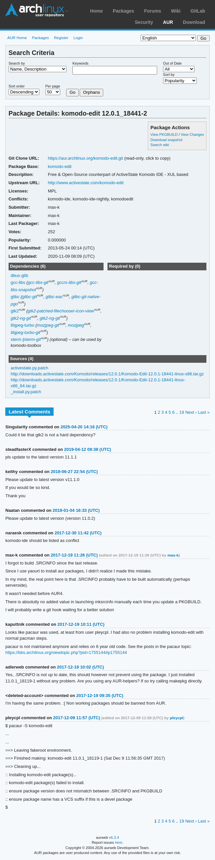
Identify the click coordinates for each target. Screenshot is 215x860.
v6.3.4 (114, 837)
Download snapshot (166, 140)
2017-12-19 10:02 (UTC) (80, 667)
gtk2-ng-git (21, 318)
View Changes (192, 134)
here (118, 842)
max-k (173, 555)
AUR (168, 22)
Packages (123, 11)
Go (72, 92)
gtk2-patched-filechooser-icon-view (61, 310)
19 (181, 412)
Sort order (17, 86)
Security (144, 22)
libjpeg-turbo (22, 325)
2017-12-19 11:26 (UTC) (74, 555)
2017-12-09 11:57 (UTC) (76, 717)
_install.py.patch (26, 391)
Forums (152, 11)
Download (194, 22)
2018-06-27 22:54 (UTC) (74, 471)
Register (61, 37)
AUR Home (17, 37)
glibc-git (29, 296)
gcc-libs (18, 282)
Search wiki (159, 145)
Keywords (80, 63)
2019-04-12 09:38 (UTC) (87, 449)
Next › (191, 412)
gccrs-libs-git (69, 282)
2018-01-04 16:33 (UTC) (76, 510)
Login (78, 37)
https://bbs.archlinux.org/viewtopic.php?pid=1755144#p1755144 (66, 652)
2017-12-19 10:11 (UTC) (81, 624)
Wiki (176, 11)
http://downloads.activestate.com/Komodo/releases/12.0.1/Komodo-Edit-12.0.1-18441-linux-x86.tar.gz (107, 373)
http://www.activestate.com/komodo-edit (86, 182)
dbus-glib (19, 275)
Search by (17, 63)
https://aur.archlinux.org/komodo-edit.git (85, 158)
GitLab (198, 11)
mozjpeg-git (48, 325)
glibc (15, 296)
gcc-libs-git (38, 282)
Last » (203, 412)
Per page (52, 86)
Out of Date (172, 63)
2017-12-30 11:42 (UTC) (78, 532)
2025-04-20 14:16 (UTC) (84, 426)
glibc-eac (54, 296)
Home (96, 11)
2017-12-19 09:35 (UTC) (99, 695)
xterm (16, 339)
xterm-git (32, 339)
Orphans (91, 92)
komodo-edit (59, 166)
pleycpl (176, 718)
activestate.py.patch (29, 367)
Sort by (169, 75)
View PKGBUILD (164, 134)
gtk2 (15, 310)
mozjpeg (76, 325)
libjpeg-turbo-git (25, 332)
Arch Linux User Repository (36, 10)
